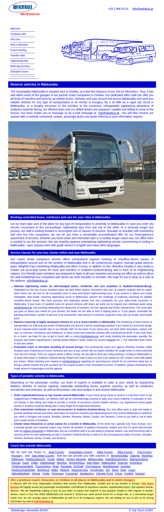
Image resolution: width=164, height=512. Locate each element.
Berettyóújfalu (119, 455)
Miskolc (65, 470)
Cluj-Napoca (93, 466)
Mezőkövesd (111, 466)
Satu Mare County (43, 455)
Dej (108, 470)
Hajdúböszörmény (116, 459)
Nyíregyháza (77, 462)
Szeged (139, 473)
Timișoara (57, 473)
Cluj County (144, 452)
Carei (25, 462)
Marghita (147, 455)
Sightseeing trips (19, 60)
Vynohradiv (97, 470)
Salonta (135, 455)
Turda (45, 473)
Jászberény (87, 473)
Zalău (34, 462)
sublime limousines (33, 431)
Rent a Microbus (19, 44)
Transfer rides (18, 55)
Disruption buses (19, 71)
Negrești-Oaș (79, 470)
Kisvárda (66, 466)
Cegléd (128, 473)
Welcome (16, 28)
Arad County (56, 452)
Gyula (51, 459)
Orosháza (136, 462)
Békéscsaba (95, 459)
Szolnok (79, 466)
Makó (54, 470)
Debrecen (18, 459)
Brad (56, 466)
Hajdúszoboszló (35, 459)
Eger (123, 470)
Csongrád (71, 473)
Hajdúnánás (47, 462)
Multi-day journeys (20, 66)
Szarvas (123, 462)
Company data (18, 34)
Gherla (36, 473)
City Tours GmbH (142, 510)
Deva (115, 470)
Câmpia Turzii (104, 473)
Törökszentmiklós (22, 466)
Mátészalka (109, 462)
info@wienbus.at (142, 8)
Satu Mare (93, 462)
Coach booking (19, 50)
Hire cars (15, 39)
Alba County (125, 452)
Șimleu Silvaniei (76, 459)
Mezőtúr (62, 462)
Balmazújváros (139, 459)
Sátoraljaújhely (21, 473)
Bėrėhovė (43, 470)
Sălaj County (105, 452)
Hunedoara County (80, 452)
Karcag (16, 462)
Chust (118, 473)
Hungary (17, 455)
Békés (60, 459)
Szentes (126, 466)
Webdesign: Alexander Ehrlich (29, 510)
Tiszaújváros (43, 466)
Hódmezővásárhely (24, 470)
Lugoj (131, 470)
